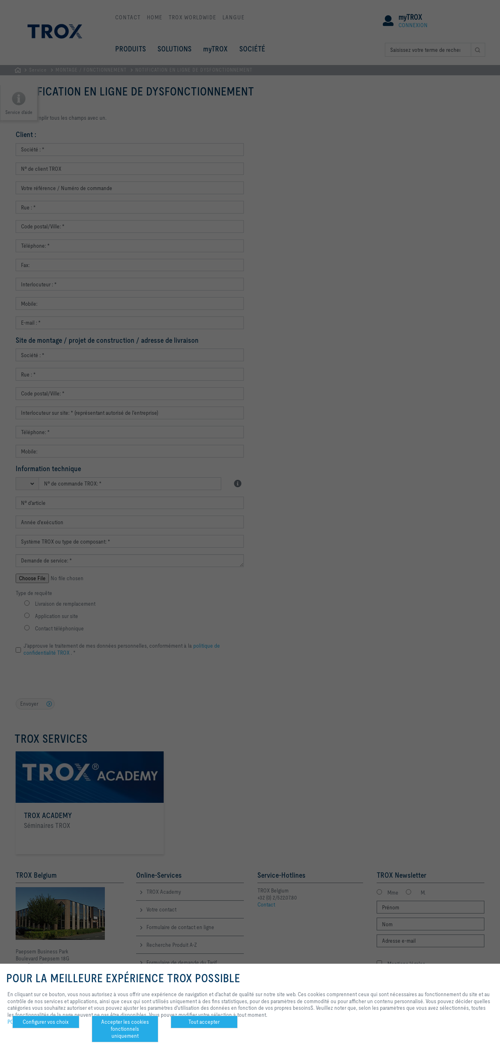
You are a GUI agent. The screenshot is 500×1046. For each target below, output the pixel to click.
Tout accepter (204, 1021)
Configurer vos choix (46, 1021)
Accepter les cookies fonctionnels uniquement (125, 1028)
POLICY (16, 1021)
